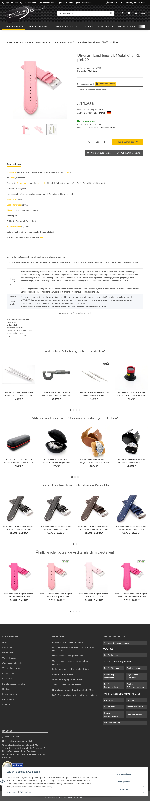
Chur (67, 172)
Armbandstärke (14, 226)
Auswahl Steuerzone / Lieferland (94, 112)
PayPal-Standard (111, 668)
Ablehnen (123, 789)
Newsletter (7, 678)
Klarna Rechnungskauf (111, 714)
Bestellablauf (8, 652)
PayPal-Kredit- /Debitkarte (133, 676)
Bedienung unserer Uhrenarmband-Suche (71, 669)
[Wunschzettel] (129, 14)
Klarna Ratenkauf (135, 706)
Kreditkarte (109, 706)
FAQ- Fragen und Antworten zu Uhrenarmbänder (74, 695)
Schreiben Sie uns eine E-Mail (17, 740)
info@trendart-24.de (136, 2)
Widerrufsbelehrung (11, 668)
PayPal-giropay (134, 668)
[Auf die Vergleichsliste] (99, 153)
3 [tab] (76, 410)
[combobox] (110, 89)
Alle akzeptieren (123, 774)
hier (41, 237)
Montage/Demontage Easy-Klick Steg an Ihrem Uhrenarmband (73, 649)
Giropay (130, 700)
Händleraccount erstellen (13, 684)
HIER (103, 306)
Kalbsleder (12, 172)
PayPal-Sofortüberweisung (135, 685)
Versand (99, 109)
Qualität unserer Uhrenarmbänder (67, 642)
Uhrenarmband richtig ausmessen (67, 655)
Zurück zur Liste (16, 42)
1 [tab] (70, 410)
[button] (122, 14)
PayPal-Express (111, 655)
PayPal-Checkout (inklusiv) (117, 661)
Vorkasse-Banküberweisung (116, 643)
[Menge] (89, 142)
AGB (4, 642)
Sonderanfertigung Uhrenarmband (68, 679)
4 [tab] (79, 410)
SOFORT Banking (112, 722)
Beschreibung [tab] (14, 164)
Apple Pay (108, 700)
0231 (11, 736)
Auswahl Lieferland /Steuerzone (66, 684)
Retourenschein (9, 694)
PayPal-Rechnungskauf (111, 685)
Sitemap (6, 704)
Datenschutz (26, 792)
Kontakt (6, 689)
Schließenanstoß (14, 205)
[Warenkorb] (140, 14)
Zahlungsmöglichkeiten (13, 663)
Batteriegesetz (8, 699)
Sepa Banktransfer (135, 714)
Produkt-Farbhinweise (62, 674)
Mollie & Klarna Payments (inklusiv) (122, 693)
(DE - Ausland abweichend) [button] (107, 127)
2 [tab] (73, 410)
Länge (12, 177)
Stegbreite (11, 199)
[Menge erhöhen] (104, 142)
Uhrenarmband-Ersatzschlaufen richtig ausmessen (70, 662)
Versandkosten (9, 658)
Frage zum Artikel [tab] (34, 164)
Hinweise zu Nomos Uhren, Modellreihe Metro (73, 690)
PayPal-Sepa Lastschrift (109, 676)
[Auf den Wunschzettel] (128, 153)
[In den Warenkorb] (9, 51)
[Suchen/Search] (83, 13)
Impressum (12, 792)
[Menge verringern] (80, 142)
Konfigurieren (123, 782)
